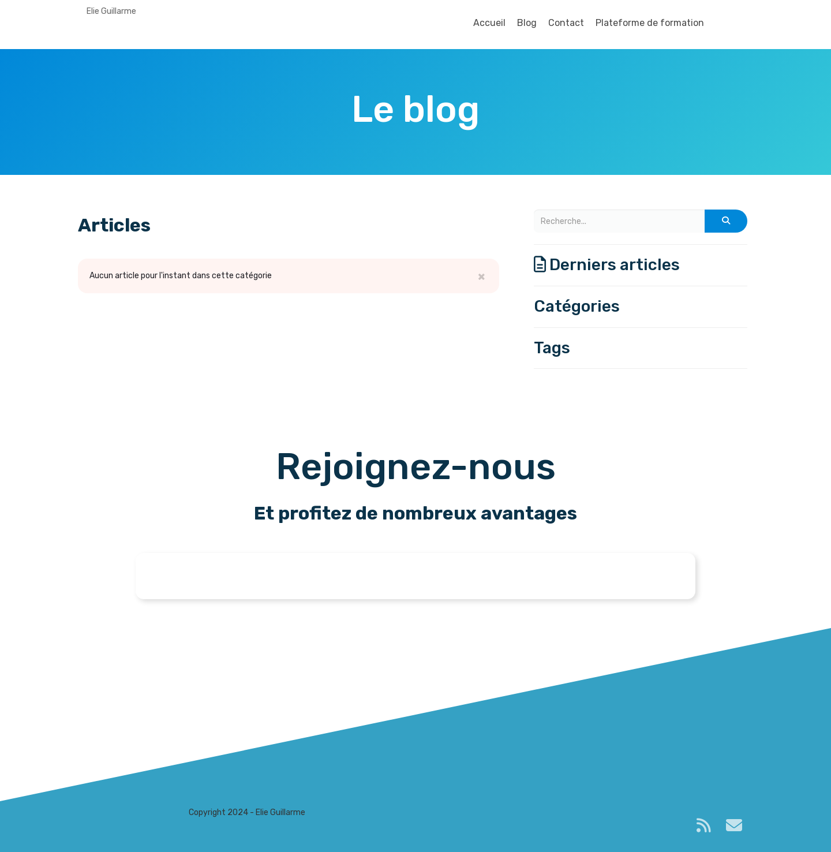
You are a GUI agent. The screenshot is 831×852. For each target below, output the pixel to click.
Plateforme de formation (650, 22)
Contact (566, 22)
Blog (527, 22)
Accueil (489, 22)
